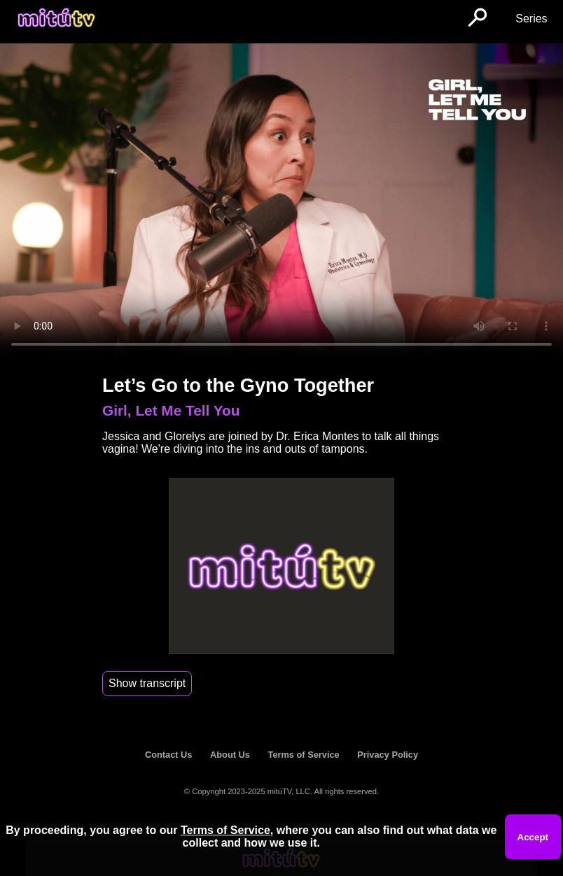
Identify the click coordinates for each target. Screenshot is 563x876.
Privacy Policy (387, 754)
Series (531, 18)
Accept (532, 837)
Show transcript (147, 683)
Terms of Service (304, 754)
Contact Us (169, 754)
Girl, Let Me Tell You (170, 410)
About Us (230, 754)
